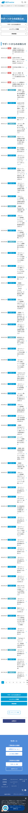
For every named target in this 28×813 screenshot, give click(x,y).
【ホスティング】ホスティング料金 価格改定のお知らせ (16, 352)
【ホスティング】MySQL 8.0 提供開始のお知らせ (16, 386)
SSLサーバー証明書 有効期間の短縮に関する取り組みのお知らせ (16, 84)
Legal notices (7, 794)
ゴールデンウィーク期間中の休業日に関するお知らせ (16, 245)
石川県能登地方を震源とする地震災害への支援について (16, 509)
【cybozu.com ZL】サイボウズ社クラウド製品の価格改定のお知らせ (16, 376)
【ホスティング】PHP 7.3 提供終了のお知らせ (16, 569)
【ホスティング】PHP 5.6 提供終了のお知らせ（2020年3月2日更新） (16, 663)
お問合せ (14, 721)
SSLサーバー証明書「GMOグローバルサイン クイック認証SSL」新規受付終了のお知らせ (16, 174)
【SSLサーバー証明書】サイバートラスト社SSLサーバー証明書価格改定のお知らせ (16, 221)
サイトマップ (4, 786)
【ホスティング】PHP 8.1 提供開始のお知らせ (16, 560)
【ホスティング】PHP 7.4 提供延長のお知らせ (16, 520)
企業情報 (5, 779)
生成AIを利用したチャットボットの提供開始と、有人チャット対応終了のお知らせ (16, 60)
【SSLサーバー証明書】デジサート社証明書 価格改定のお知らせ (16, 199)
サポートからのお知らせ (14, 24)
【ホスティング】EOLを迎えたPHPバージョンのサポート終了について (16, 160)
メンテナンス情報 (14, 29)
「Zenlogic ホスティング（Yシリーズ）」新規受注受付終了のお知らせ (16, 642)
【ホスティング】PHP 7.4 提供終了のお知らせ (16, 550)
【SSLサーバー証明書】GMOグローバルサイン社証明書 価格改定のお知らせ (16, 304)
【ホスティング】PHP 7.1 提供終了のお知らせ (16, 631)
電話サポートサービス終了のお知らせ (16, 610)
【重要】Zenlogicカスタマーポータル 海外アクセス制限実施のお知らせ (16, 429)
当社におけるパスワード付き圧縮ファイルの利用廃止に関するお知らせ (16, 590)
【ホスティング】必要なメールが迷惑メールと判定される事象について (16, 257)
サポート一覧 (14, 764)
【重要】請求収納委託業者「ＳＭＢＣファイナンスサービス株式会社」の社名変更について (16, 453)
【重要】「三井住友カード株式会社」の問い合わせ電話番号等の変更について (16, 317)
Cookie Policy (12, 802)
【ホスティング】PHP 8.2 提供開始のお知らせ (16, 542)
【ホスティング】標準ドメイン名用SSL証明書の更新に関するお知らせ (16, 187)
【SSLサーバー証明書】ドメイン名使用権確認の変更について (16, 234)
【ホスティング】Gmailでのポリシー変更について (16, 499)
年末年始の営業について (16, 68)
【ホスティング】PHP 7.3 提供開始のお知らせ (16, 652)
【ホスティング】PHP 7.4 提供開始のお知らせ (16, 601)
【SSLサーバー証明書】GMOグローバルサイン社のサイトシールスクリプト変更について (16, 478)
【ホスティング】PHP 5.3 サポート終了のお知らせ (16, 579)
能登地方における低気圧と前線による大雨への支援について (16, 340)
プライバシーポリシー (18, 794)
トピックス (14, 786)
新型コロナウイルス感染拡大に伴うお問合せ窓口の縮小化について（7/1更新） (16, 620)
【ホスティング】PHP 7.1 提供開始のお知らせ (16, 675)
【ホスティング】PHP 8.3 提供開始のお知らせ (16, 490)
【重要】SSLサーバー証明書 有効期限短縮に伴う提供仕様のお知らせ (16, 51)
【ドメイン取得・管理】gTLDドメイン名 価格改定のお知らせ (16, 397)
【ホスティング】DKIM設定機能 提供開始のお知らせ (16, 418)
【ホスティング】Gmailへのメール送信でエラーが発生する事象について (16, 531)
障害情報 (14, 34)
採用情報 (5, 782)
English (4, 784)
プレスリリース (14, 779)
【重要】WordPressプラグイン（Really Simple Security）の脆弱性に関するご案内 (16, 289)
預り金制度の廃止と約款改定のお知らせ (16, 149)
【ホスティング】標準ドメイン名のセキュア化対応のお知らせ (16, 269)
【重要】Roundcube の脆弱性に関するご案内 (16, 209)
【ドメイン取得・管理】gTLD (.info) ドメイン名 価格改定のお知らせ (16, 75)
